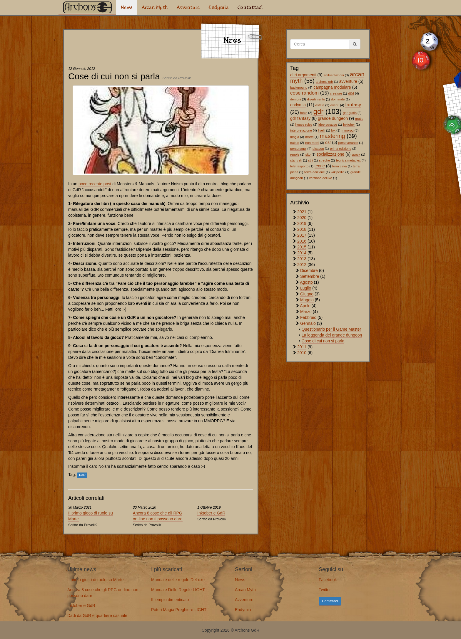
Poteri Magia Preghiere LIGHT (178, 609)
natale (294, 142)
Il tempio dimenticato (170, 599)
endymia (298, 104)
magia (294, 137)
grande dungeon (333, 118)
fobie (303, 113)
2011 (301, 346)
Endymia (218, 7)
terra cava (339, 166)
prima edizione (340, 148)
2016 (301, 241)
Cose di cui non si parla (323, 341)
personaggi (298, 148)
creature (336, 93)
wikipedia (337, 172)
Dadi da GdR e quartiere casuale (97, 615)
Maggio (307, 299)
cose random (304, 93)
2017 (301, 235)
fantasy (353, 104)
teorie (320, 166)
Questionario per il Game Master (331, 329)
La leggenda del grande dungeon (332, 335)
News (127, 7)
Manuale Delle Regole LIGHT (178, 589)
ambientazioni (334, 75)
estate (319, 105)
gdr (318, 111)
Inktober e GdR (211, 513)
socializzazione (330, 154)
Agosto (306, 282)
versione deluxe (320, 178)
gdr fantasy (300, 118)
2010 (301, 352)
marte (309, 137)
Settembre (309, 276)
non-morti (312, 142)
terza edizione (314, 172)
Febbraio (308, 317)
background (298, 87)
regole (294, 154)
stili (310, 160)
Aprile (305, 305)
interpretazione (301, 130)
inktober (349, 124)
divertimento (316, 99)
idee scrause (327, 124)
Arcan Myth (154, 7)
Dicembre (309, 270)
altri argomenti (303, 75)
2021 (301, 211)
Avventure (188, 7)
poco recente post (94, 183)
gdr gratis (350, 113)
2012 (301, 264)
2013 (301, 258)
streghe (324, 160)
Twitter (325, 589)
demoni (295, 99)
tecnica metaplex (348, 160)
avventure (348, 81)
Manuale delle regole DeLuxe (178, 579)
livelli (321, 130)
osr (328, 142)
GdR (82, 475)
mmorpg (348, 130)
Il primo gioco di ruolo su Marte (95, 579)
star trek (296, 160)
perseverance (348, 142)
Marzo (306, 311)
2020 (301, 217)
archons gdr (324, 81)
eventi (334, 105)
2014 (301, 252)
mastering (332, 136)
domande (338, 99)
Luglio (305, 288)
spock (356, 154)
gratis (359, 118)
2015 (301, 247)
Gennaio (308, 323)
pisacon (318, 148)
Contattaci (250, 7)
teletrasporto (299, 166)
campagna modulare (332, 87)
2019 (301, 223)
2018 (301, 229)
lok (333, 130)
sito (307, 154)
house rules (304, 124)
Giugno (306, 294)
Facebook (328, 579)
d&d (351, 93)
